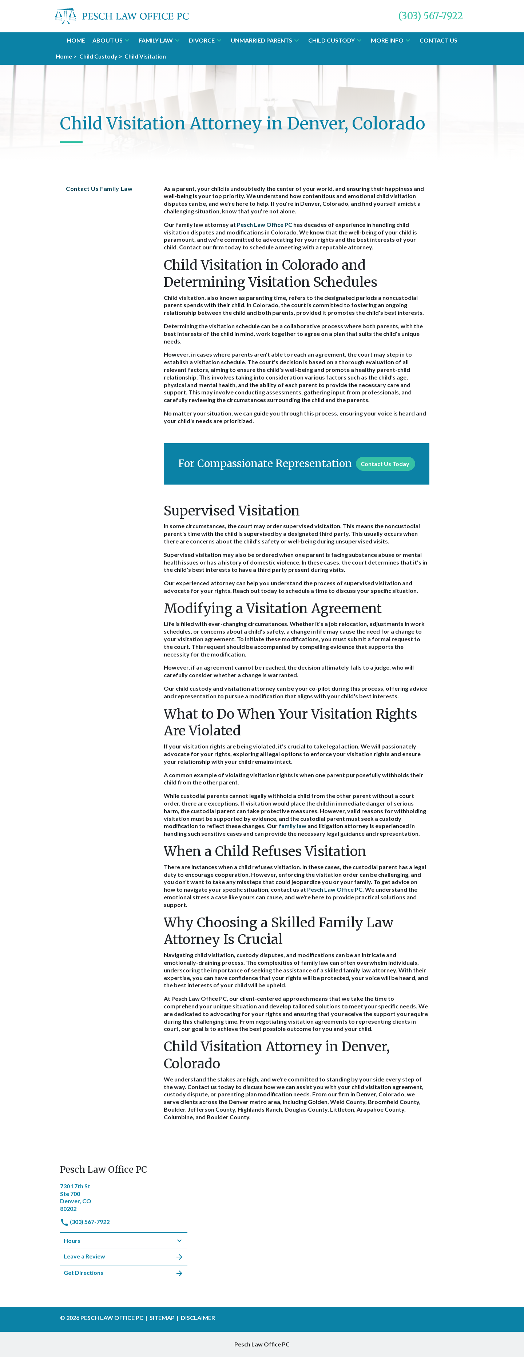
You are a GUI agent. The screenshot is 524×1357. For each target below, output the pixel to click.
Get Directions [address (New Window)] (124, 1273)
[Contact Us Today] (385, 464)
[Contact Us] (438, 40)
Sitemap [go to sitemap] (162, 1317)
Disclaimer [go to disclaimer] (198, 1317)
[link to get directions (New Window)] (123, 1196)
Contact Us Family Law (99, 188)
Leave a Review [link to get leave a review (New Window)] (124, 1257)
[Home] (76, 40)
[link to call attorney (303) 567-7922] (430, 16)
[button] (127, 40)
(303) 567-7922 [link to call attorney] (85, 1221)
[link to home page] (122, 15)
